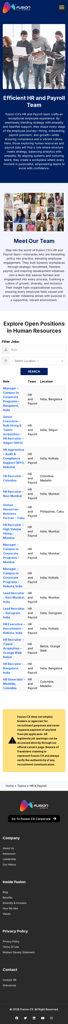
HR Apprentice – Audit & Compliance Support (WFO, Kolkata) (13, 458)
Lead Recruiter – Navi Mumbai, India (14, 597)
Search (34, 371)
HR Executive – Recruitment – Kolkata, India (14, 628)
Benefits (7, 897)
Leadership (9, 859)
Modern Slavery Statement (19, 952)
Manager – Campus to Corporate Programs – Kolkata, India (12, 577)
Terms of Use (11, 946)
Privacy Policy (11, 941)
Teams (21, 786)
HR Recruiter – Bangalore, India (13, 668)
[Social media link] (16, 1018)
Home (10, 786)
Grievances (9, 985)
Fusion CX (26, 1009)
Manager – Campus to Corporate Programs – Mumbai (11, 553)
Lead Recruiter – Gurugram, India (13, 613)
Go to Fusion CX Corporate (34, 819)
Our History (9, 864)
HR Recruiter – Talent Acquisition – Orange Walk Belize (13, 648)
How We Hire (10, 908)
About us (8, 848)
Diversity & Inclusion (14, 902)
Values (7, 913)
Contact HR (9, 979)
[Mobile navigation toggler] (61, 7)
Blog (5, 892)
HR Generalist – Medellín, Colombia (14, 684)
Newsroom (9, 853)
